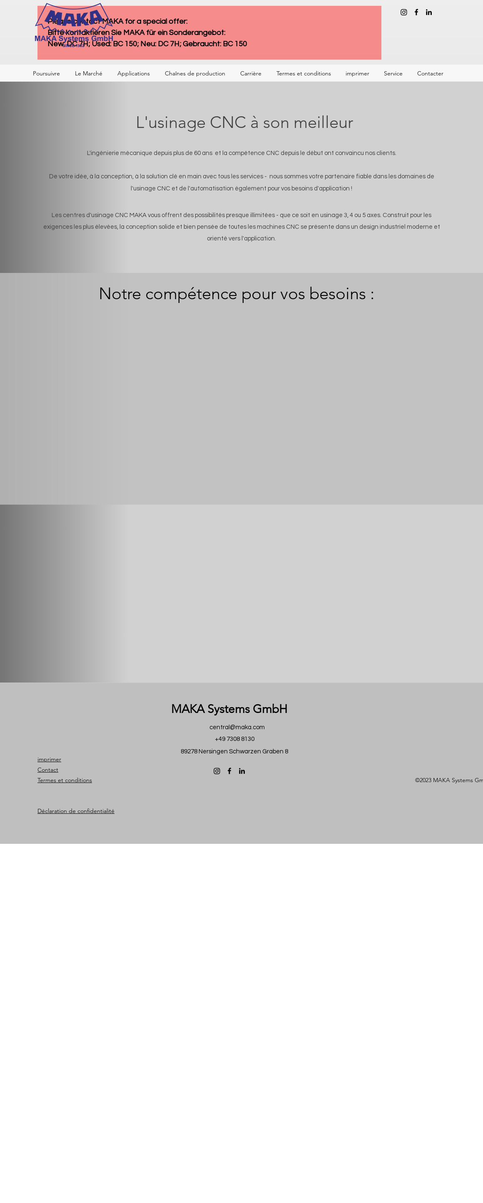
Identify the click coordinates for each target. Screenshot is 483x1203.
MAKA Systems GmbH (229, 709)
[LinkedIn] (429, 12)
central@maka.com (237, 727)
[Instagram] (404, 12)
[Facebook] (416, 12)
